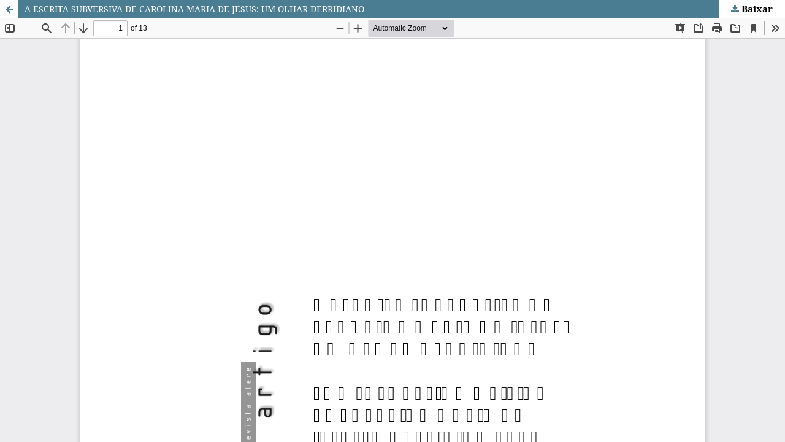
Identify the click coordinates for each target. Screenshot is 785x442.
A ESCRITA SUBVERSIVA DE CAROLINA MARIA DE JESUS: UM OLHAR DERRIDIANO (194, 9)
